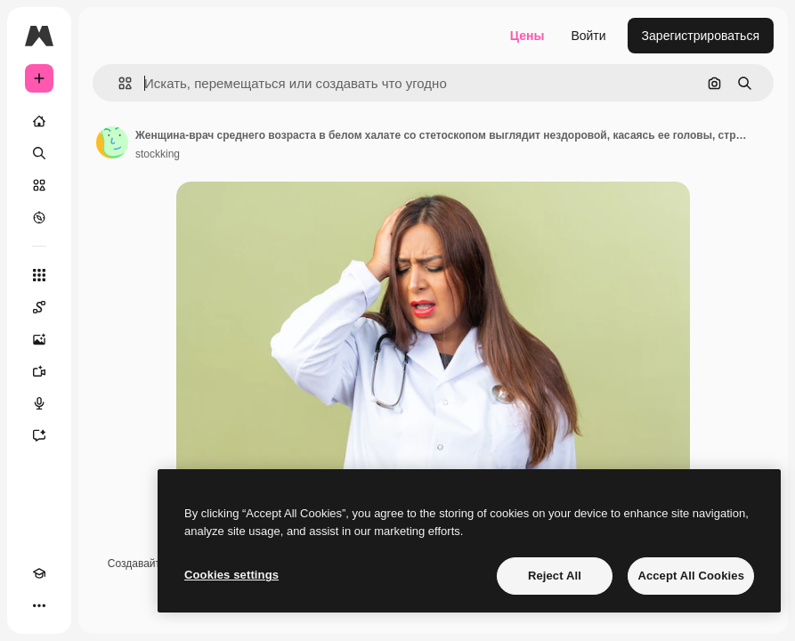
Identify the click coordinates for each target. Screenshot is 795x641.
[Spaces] (39, 307)
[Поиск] (39, 153)
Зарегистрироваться (700, 35)
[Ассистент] (39, 435)
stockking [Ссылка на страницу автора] (157, 154)
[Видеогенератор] (39, 371)
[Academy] (39, 573)
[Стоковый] (39, 185)
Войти (588, 35)
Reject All (554, 575)
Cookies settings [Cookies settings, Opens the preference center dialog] (231, 574)
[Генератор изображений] (39, 339)
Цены (527, 35)
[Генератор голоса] (39, 403)
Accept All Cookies (690, 575)
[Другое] (39, 605)
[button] (117, 83)
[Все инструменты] (39, 275)
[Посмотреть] (39, 217)
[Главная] (39, 121)
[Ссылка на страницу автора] (112, 142)
